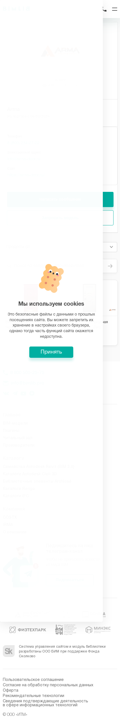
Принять (60, 401)
